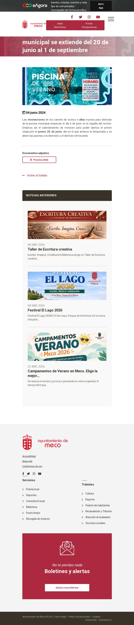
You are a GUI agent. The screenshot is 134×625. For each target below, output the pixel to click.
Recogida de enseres (36, 518)
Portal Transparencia (88, 25)
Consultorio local (33, 501)
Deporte (88, 499)
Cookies (96, 617)
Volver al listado (34, 175)
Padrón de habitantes (96, 505)
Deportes (29, 495)
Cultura (88, 493)
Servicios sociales (93, 523)
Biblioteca (29, 507)
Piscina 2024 (39, 159)
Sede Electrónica (60, 25)
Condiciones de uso (32, 466)
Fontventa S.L (105, 620)
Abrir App (101, 6)
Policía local (30, 489)
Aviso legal (60, 617)
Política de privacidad (79, 617)
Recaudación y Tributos (97, 511)
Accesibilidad (29, 456)
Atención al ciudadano (96, 517)
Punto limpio (31, 512)
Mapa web (27, 461)
